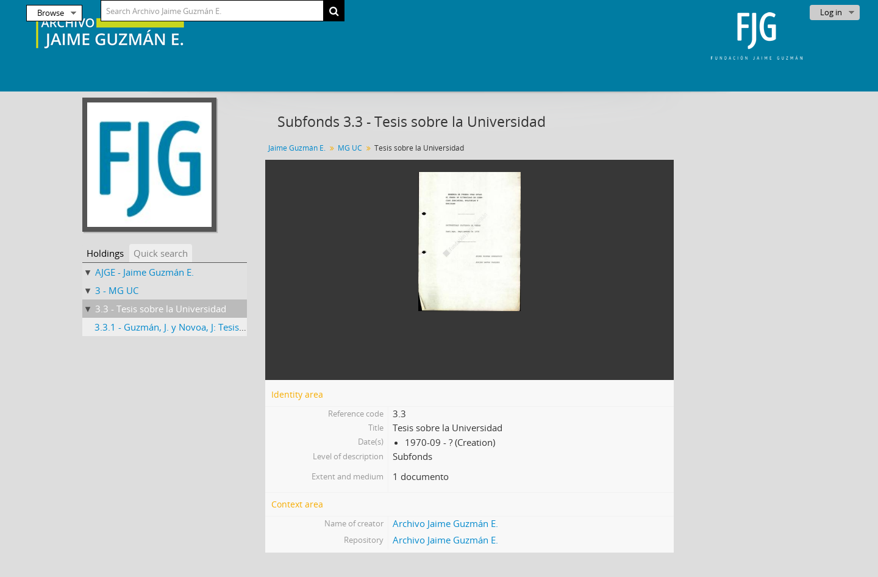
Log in (831, 12)
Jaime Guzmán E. (297, 148)
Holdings (105, 253)
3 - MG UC (116, 290)
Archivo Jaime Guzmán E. (445, 523)
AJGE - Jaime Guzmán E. (144, 272)
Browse (50, 12)
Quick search (161, 253)
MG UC (350, 148)
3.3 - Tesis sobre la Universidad (160, 309)
